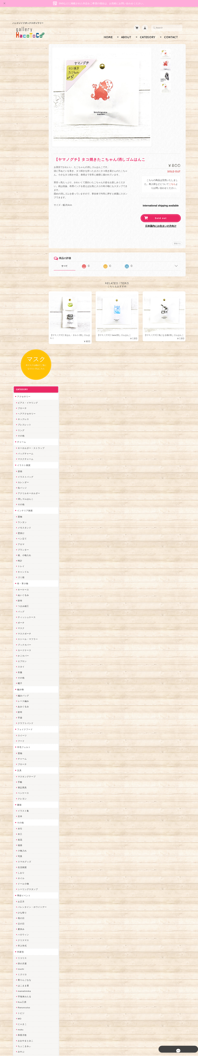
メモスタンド (24, 212)
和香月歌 (21, 719)
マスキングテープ (26, 461)
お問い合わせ (24, 993)
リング (20, 114)
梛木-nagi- (22, 780)
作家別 (20, 636)
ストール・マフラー (27, 324)
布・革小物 (22, 268)
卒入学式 (21, 630)
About (126, 30)
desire (20, 824)
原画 (19, 156)
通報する (177, 237)
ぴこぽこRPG (24, 741)
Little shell (22, 846)
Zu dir (20, 934)
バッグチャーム (25, 138)
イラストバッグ (25, 161)
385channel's (24, 857)
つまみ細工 (23, 290)
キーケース (23, 274)
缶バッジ (21, 172)
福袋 (19, 529)
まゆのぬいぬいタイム (28, 841)
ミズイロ (21, 659)
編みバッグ (23, 380)
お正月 (20, 586)
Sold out (161, 211)
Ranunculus (23, 692)
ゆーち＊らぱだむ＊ (27, 901)
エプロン (21, 345)
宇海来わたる (24, 681)
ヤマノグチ (23, 758)
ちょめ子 (21, 813)
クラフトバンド (25, 407)
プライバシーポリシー (28, 1000)
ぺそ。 (20, 763)
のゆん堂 (21, 885)
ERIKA (20, 912)
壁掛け (20, 217)
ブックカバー (24, 329)
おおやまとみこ (25, 725)
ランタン (21, 206)
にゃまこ (21, 708)
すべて (68, 259)
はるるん (21, 791)
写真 (19, 540)
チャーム (21, 126)
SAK (19, 929)
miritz (20, 819)
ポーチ (20, 307)
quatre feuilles (25, 747)
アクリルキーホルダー (28, 178)
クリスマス (23, 624)
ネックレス (23, 103)
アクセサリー (23, 81)
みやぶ (20, 736)
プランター (23, 234)
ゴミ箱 (20, 262)
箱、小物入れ (24, 239)
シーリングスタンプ (27, 574)
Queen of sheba (25, 830)
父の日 (20, 608)
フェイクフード (24, 414)
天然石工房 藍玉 (25, 775)
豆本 (19, 501)
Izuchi (20, 653)
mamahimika (24, 675)
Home (108, 30)
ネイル (20, 562)
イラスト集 (23, 495)
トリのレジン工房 (26, 918)
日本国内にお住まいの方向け (160, 219)
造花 (19, 524)
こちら (172, 177)
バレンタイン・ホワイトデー (31, 591)
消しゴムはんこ (25, 183)
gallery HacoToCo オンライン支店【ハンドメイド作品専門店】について (32, 983)
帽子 (19, 367)
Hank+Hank (23, 808)
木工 (19, 518)
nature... (21, 890)
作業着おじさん (25, 786)
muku (20, 714)
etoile (20, 923)
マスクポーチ (24, 318)
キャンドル (23, 256)
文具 (19, 455)
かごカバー (23, 340)
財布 (19, 285)
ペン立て (21, 223)
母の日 (20, 602)
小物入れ (21, 535)
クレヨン (21, 483)
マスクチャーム (25, 143)
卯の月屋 (21, 648)
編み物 (20, 374)
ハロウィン (23, 619)
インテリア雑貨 (24, 195)
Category (147, 30)
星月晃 (20, 796)
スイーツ (21, 420)
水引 (19, 513)
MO (19, 703)
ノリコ (20, 769)
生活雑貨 (21, 552)
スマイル (21, 863)
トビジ (20, 697)
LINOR (21, 874)
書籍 (19, 489)
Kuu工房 (21, 686)
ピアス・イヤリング (27, 87)
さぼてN (21, 879)
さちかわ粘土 (24, 852)
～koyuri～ (22, 802)
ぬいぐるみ (23, 279)
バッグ (20, 296)
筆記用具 (21, 472)
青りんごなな (24, 664)
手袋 (19, 402)
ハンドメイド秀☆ (26, 752)
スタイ (20, 351)
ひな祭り (21, 597)
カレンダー (23, 167)
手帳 (19, 466)
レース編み (23, 385)
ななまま (21, 835)
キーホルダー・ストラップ (30, 132)
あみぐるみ (23, 391)
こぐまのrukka (24, 868)
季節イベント (23, 580)
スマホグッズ (24, 546)
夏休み (20, 613)
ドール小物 (23, 568)
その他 (20, 120)
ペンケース (23, 477)
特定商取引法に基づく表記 (30, 1007)
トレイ (20, 251)
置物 (19, 201)
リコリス (21, 642)
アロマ (20, 228)
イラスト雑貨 (23, 149)
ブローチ (21, 92)
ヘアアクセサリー (26, 98)
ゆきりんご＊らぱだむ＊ (29, 896)
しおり (20, 557)
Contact (171, 30)
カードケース (24, 334)
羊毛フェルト (23, 431)
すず (19, 907)
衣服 (19, 357)
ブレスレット (24, 109)
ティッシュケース (26, 301)
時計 (19, 245)
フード (20, 425)
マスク (20, 312)
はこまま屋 (23, 670)
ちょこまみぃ (24, 730)
